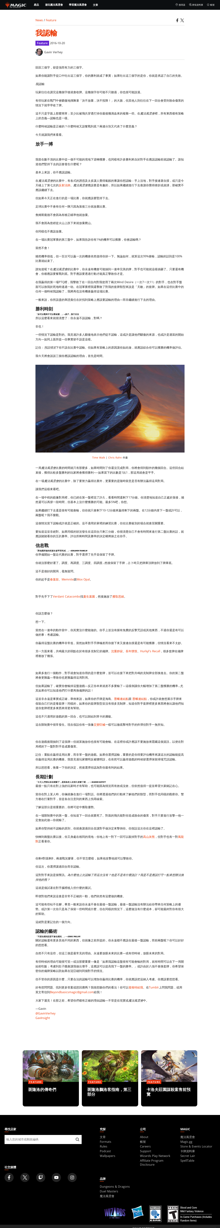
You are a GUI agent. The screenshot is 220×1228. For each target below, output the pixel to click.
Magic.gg (186, 1142)
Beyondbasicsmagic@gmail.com (72, 992)
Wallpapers (107, 1156)
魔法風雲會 (187, 1137)
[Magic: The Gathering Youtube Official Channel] (56, 1177)
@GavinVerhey (45, 1013)
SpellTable (187, 1161)
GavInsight (42, 1018)
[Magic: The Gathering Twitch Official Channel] (40, 1177)
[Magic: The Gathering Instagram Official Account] (72, 1177)
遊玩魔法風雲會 (54, 4)
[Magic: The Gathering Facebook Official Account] (9, 1177)
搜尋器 (180, 5)
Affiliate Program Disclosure (151, 1163)
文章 (95, 5)
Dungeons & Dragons (115, 1187)
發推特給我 (136, 987)
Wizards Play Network (155, 1156)
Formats (105, 1142)
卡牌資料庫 (187, 1151)
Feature (51, 20)
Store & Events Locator (196, 1146)
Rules (103, 1146)
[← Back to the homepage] (15, 5)
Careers (145, 1146)
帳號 (211, 5)
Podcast (105, 1151)
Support (145, 1151)
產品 (36, 4)
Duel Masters (109, 1191)
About (144, 1137)
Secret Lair (187, 1156)
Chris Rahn (115, 457)
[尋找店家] (77, 1139)
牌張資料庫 (196, 5)
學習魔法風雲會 (78, 4)
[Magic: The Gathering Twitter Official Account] (24, 1177)
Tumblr (154, 987)
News (39, 20)
